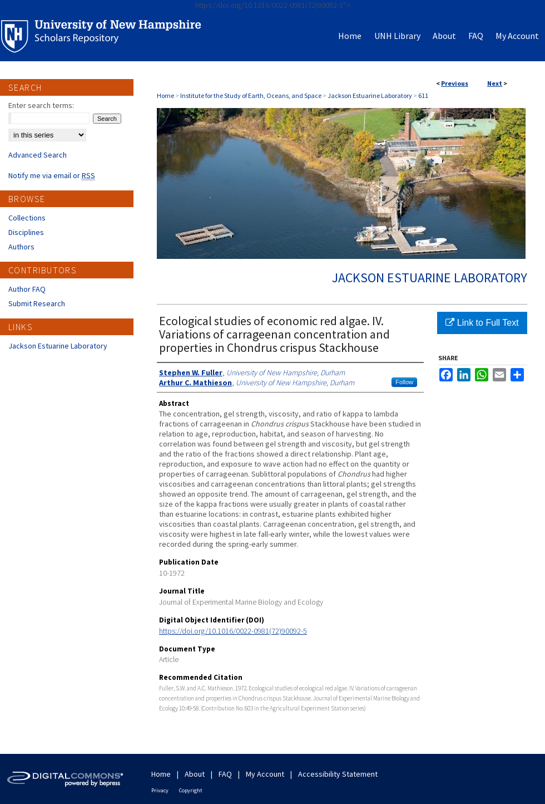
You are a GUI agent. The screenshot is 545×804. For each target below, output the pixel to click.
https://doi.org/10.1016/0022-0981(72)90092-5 (233, 631)
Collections (27, 218)
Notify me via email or (51, 175)
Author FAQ (27, 289)
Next (494, 83)
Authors (21, 247)
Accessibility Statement (338, 774)
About (195, 774)
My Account (265, 774)
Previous (454, 83)
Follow (404, 382)
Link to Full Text (481, 322)
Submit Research (36, 303)
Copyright (190, 790)
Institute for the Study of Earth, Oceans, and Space (250, 95)
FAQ (225, 774)
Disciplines (26, 232)
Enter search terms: (41, 105)
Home (165, 95)
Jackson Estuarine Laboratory (370, 95)
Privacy (160, 790)
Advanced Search (37, 155)
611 (423, 95)
